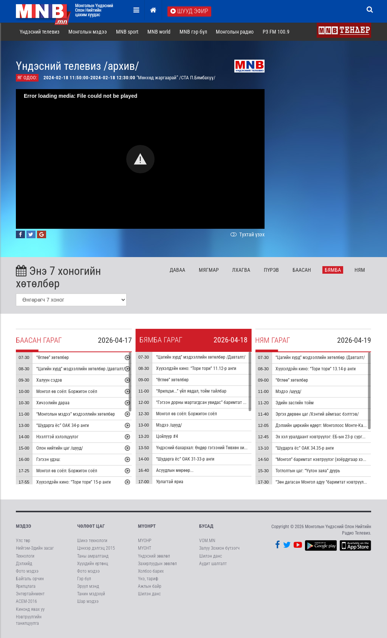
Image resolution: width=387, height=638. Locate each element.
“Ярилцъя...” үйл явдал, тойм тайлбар (191, 391)
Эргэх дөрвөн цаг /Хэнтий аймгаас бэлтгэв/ (317, 414)
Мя (209, 270)
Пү (271, 270)
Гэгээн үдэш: (48, 459)
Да (177, 270)
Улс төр (23, 540)
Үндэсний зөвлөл (154, 556)
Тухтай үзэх (247, 234)
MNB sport (127, 32)
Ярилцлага (26, 586)
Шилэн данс (149, 593)
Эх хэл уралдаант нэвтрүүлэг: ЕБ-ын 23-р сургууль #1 (326, 436)
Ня (359, 270)
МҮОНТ (144, 548)
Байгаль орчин (30, 578)
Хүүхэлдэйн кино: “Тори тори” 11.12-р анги (196, 368)
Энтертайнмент (30, 593)
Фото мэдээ (27, 571)
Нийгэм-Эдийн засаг (35, 548)
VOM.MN (207, 540)
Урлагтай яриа (169, 481)
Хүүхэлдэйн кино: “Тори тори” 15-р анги (73, 482)
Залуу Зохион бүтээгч (219, 548)
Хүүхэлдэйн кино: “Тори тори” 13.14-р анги (316, 368)
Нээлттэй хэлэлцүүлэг (57, 436)
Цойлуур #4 (167, 436)
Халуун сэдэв (49, 380)
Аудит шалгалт (213, 563)
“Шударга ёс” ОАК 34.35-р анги (305, 448)
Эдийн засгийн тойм (295, 402)
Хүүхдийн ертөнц (92, 563)
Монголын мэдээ (87, 32)
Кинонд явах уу (30, 609)
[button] (140, 159)
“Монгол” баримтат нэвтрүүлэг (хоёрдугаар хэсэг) (323, 459)
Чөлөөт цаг (91, 526)
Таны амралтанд (92, 556)
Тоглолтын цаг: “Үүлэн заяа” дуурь (308, 470)
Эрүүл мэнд (88, 586)
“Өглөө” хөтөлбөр (52, 357)
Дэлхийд (24, 563)
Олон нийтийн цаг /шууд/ (59, 448)
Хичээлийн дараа (53, 402)
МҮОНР (144, 540)
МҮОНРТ (147, 526)
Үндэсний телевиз (39, 32)
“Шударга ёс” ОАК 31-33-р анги (185, 459)
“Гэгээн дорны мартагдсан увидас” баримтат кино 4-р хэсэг (213, 402)
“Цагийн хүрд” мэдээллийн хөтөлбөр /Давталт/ (200, 357)
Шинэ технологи (92, 540)
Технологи (25, 556)
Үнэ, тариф (148, 578)
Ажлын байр (149, 586)
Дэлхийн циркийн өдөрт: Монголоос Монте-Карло (323, 425)
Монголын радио (235, 32)
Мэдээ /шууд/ (169, 425)
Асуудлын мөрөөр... (175, 470)
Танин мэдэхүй (91, 593)
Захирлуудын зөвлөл (157, 563)
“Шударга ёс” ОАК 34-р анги (62, 425)
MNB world (158, 32)
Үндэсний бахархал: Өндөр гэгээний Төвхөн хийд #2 (205, 447)
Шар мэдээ (88, 601)
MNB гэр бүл (193, 32)
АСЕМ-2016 (26, 601)
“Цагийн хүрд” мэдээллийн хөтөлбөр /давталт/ (80, 368)
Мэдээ (23, 526)
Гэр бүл (84, 578)
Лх (241, 270)
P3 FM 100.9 (276, 32)
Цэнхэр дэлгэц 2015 (96, 548)
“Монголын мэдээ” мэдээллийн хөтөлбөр (75, 414)
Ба (302, 270)
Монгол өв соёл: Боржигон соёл (66, 391)
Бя (333, 270)
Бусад (206, 526)
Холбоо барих (151, 571)
